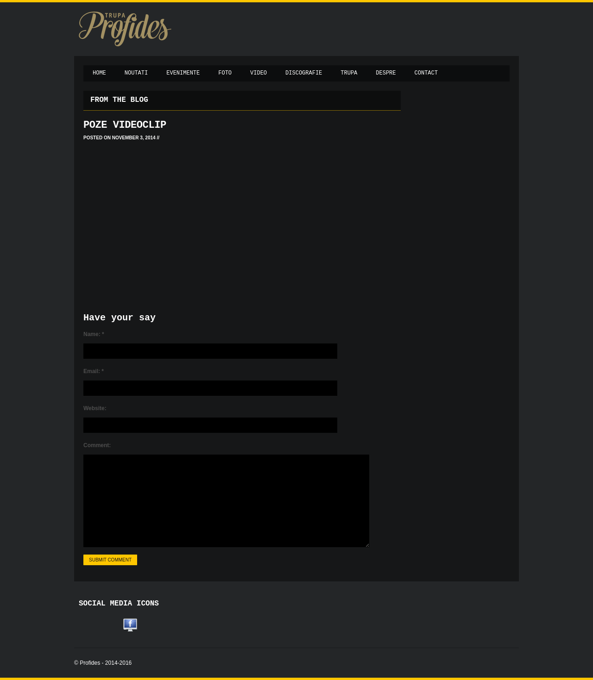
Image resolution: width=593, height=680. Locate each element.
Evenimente (183, 73)
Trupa (349, 73)
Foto (225, 73)
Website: (95, 408)
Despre (386, 73)
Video (258, 73)
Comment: (97, 445)
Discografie (303, 73)
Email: (93, 371)
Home (99, 73)
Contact (426, 73)
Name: (93, 334)
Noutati (136, 73)
